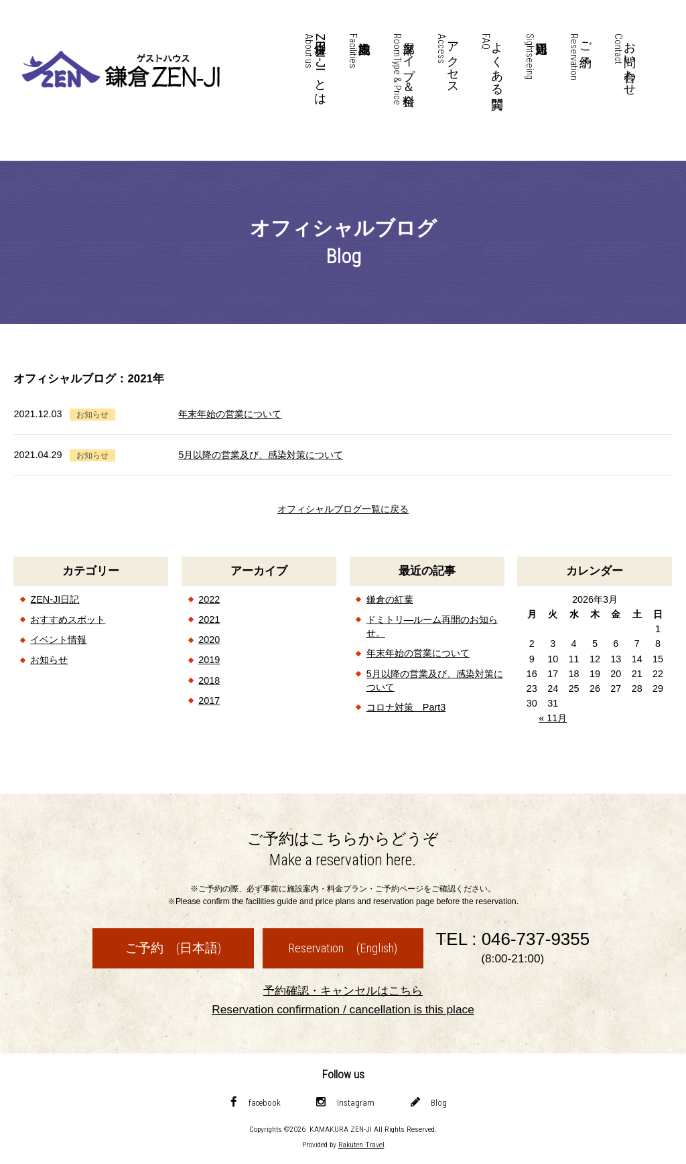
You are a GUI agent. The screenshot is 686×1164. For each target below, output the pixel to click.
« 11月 (553, 718)
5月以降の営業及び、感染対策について (260, 454)
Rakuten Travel (361, 1144)
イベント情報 (58, 639)
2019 (209, 659)
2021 (209, 619)
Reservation (342, 948)
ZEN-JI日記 (54, 599)
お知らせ (49, 659)
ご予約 (173, 948)
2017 (209, 700)
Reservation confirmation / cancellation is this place (343, 1009)
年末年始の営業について (229, 414)
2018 (209, 680)
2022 (209, 599)
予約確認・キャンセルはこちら (343, 990)
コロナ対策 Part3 (405, 707)
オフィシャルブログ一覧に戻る (343, 509)
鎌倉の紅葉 (389, 599)
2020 (209, 639)
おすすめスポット (67, 619)
